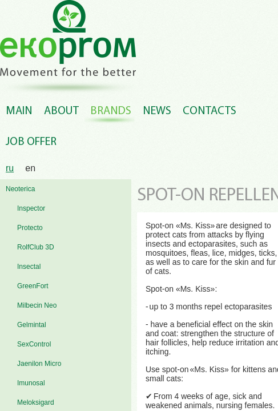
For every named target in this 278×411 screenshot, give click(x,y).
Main (19, 111)
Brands (110, 111)
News (157, 111)
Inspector (31, 208)
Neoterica (20, 189)
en (30, 168)
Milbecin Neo (37, 305)
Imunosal (31, 383)
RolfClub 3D (35, 247)
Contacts (209, 111)
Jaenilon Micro (39, 364)
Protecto (30, 228)
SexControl (34, 344)
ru (10, 168)
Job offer (31, 142)
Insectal (29, 267)
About (61, 111)
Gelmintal (31, 325)
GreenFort (33, 286)
